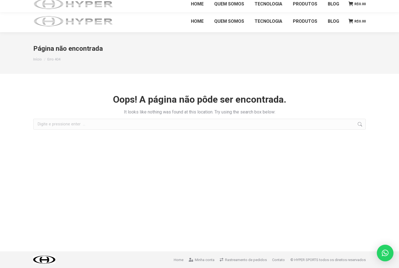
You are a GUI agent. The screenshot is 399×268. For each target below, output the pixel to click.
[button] (385, 253)
